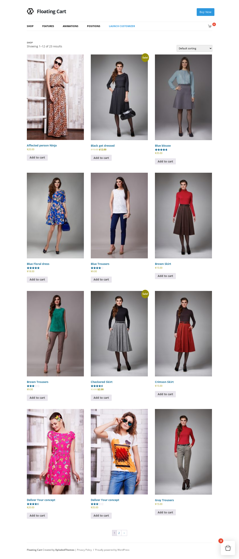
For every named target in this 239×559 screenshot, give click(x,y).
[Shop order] (194, 48)
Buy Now (205, 12)
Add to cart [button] (37, 157)
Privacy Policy (84, 549)
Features (48, 26)
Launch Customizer (122, 26)
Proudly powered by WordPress (112, 549)
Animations (70, 26)
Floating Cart (46, 11)
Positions (93, 26)
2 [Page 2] (119, 533)
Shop (30, 26)
